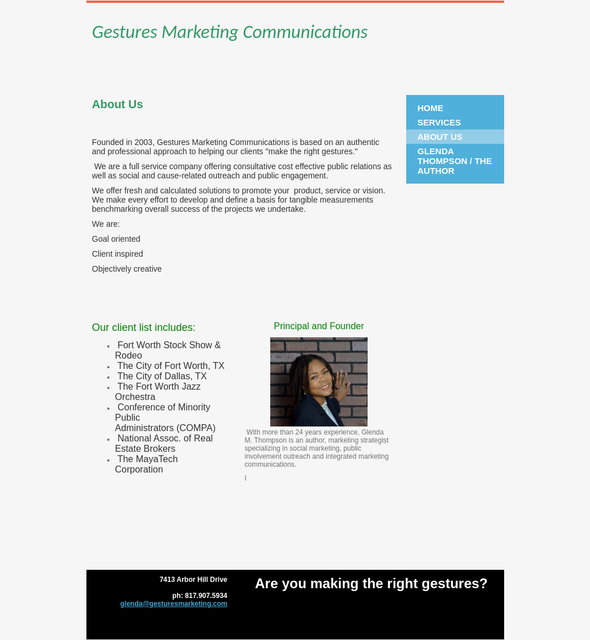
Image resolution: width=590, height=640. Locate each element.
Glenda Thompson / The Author (455, 161)
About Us (440, 137)
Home (431, 108)
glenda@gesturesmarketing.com (174, 604)
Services (440, 122)
